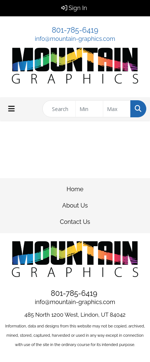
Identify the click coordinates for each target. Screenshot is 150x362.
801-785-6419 (75, 30)
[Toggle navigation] (11, 109)
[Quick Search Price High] (117, 108)
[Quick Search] (59, 108)
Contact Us (75, 221)
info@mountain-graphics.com (75, 38)
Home (74, 189)
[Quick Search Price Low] (89, 108)
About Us (75, 205)
